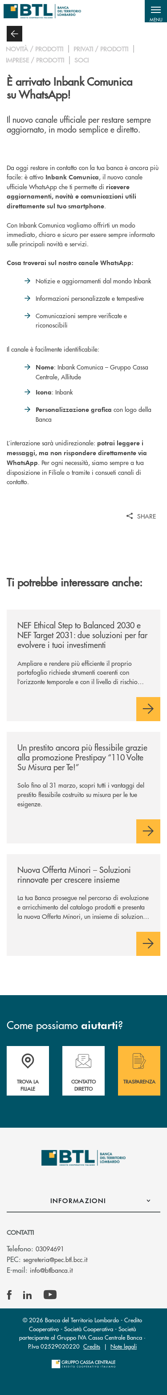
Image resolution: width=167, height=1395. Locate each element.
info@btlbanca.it (51, 1270)
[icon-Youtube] (50, 1295)
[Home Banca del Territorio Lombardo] (42, 11)
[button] (156, 11)
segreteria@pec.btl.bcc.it (55, 1259)
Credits (91, 1346)
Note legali (123, 1346)
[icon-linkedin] (28, 1295)
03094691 (50, 1248)
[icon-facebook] (9, 1295)
